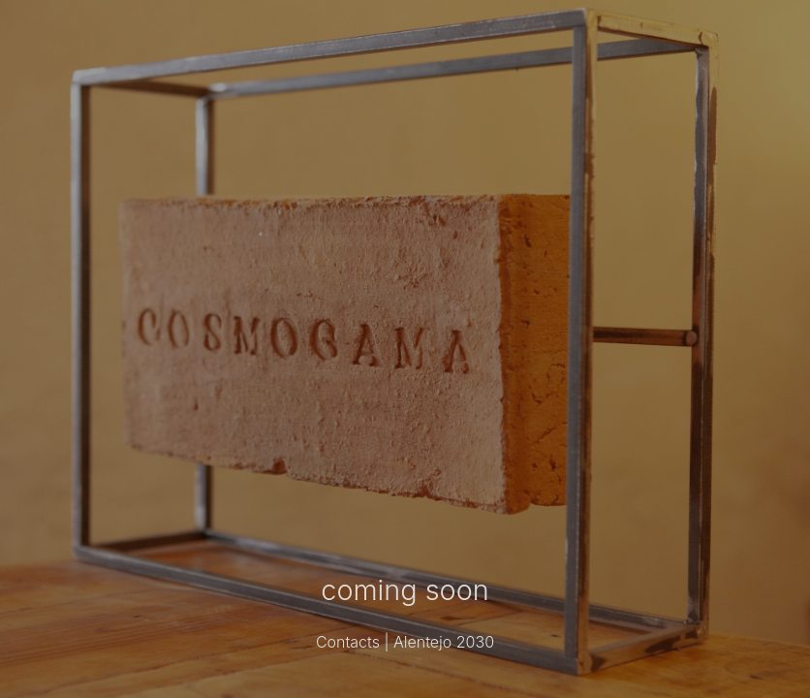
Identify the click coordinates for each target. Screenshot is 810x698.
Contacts (348, 641)
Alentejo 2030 (443, 641)
